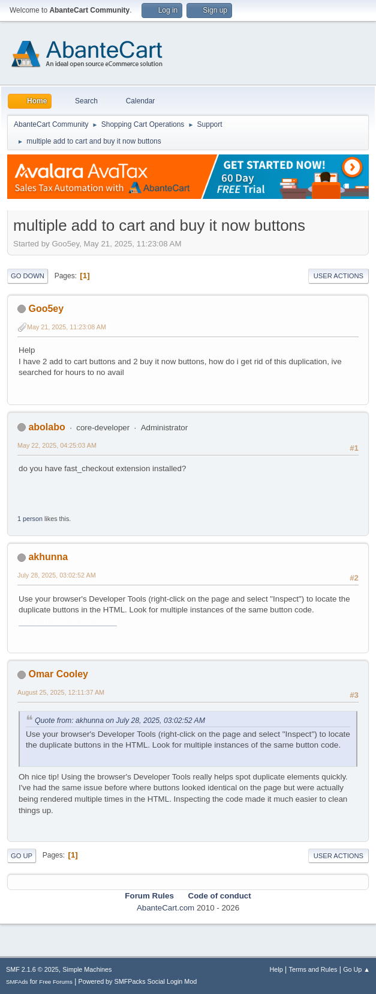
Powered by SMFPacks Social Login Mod (138, 981)
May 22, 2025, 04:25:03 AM (57, 445)
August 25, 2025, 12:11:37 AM (60, 692)
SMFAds (17, 981)
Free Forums (56, 981)
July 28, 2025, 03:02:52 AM (56, 575)
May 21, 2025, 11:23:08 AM (66, 327)
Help (276, 969)
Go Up (21, 855)
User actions (338, 275)
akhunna (48, 557)
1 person (30, 518)
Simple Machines (87, 969)
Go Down (27, 275)
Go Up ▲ (356, 969)
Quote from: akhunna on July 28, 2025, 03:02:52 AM (120, 720)
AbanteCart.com (165, 907)
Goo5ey (46, 308)
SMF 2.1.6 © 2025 (32, 969)
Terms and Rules (313, 969)
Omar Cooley (58, 674)
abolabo (46, 427)
